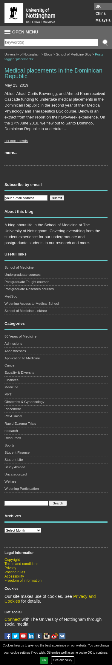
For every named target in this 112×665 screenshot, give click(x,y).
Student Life (13, 459)
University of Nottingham (22, 54)
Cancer (10, 365)
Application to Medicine (22, 358)
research (11, 430)
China (100, 13)
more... (10, 152)
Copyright (12, 560)
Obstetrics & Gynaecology (24, 402)
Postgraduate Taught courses (26, 282)
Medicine (11, 387)
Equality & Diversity (19, 372)
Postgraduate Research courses (29, 289)
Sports (9, 445)
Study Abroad (14, 467)
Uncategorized (15, 474)
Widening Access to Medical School (31, 303)
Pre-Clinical (13, 416)
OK (44, 660)
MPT (8, 394)
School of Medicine (19, 267)
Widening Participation (21, 488)
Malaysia (103, 20)
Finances (11, 380)
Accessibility (14, 576)
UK (98, 6)
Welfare (10, 481)
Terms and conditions (21, 564)
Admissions (13, 343)
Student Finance (17, 452)
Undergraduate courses (22, 274)
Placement (12, 409)
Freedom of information (23, 580)
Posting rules (14, 572)
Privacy (10, 568)
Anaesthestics (15, 351)
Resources (12, 438)
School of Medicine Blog (73, 54)
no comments (16, 140)
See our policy (62, 660)
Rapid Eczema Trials (20, 423)
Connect (12, 619)
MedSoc (10, 296)
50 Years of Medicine (20, 336)
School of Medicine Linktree (25, 311)
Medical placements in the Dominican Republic (53, 73)
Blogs (48, 54)
